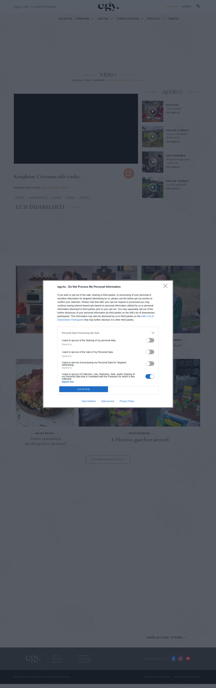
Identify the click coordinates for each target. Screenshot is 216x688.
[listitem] (108, 333)
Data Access (107, 401)
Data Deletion (89, 401)
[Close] (166, 287)
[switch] (149, 340)
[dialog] (108, 344)
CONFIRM (83, 389)
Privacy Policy (127, 401)
